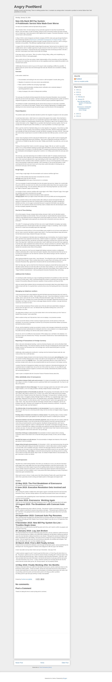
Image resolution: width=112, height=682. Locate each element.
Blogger (65, 678)
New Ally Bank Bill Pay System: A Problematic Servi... (84, 103)
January (80, 99)
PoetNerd (79, 79)
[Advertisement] (42, 646)
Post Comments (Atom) (45, 667)
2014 (77, 116)
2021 (77, 89)
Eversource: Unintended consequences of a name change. (84, 108)
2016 (77, 94)
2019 (77, 92)
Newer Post (19, 663)
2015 (77, 113)
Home (42, 663)
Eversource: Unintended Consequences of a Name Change (46, 39)
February (80, 97)
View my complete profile (81, 81)
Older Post (65, 663)
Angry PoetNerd (28, 7)
